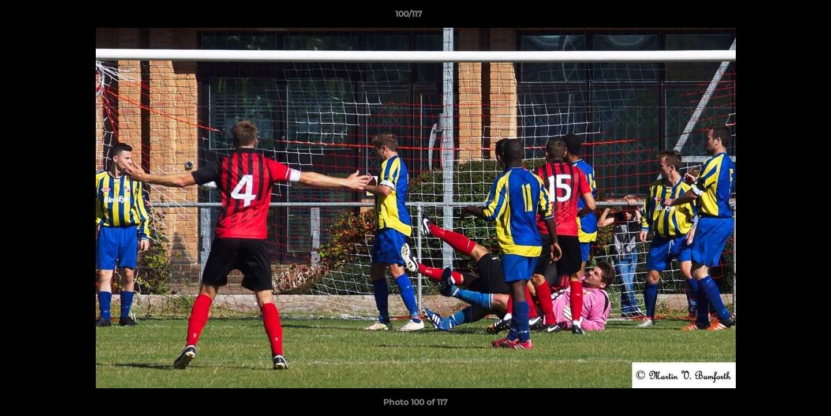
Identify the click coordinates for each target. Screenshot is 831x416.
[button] (782, 17)
